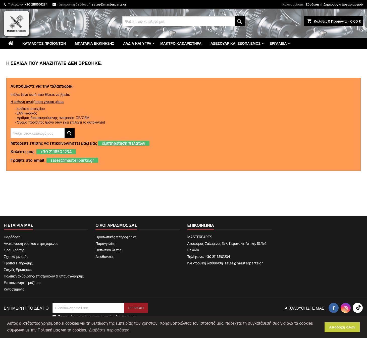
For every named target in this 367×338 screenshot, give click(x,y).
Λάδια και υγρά (137, 43)
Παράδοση (12, 237)
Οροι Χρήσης (14, 250)
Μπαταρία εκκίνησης (94, 43)
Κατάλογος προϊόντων (44, 43)
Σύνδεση (312, 4)
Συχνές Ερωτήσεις (18, 269)
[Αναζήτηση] (183, 21)
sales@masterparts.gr (109, 4)
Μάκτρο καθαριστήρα (180, 43)
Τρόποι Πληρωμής (18, 263)
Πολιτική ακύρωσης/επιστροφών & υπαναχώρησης (44, 276)
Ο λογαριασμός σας (116, 225)
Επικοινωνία (200, 225)
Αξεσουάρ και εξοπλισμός (235, 43)
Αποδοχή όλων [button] (342, 327)
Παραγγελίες (105, 243)
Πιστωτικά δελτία (108, 250)
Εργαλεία (278, 43)
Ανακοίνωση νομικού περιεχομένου (31, 243)
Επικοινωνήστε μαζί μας (22, 282)
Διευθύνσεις (104, 256)
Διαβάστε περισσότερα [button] (109, 330)
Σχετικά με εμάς (16, 256)
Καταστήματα (14, 289)
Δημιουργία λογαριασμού (343, 4)
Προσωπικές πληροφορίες (115, 237)
